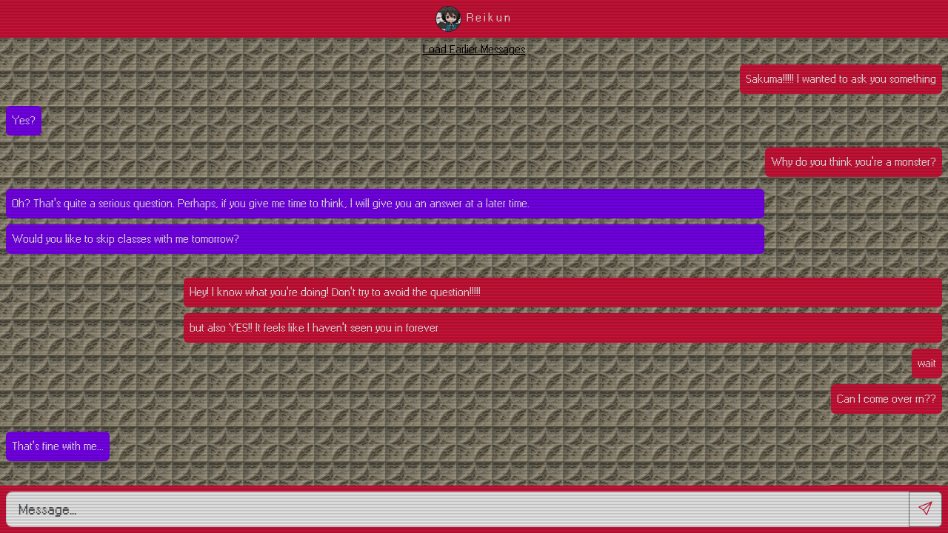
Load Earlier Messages (474, 49)
